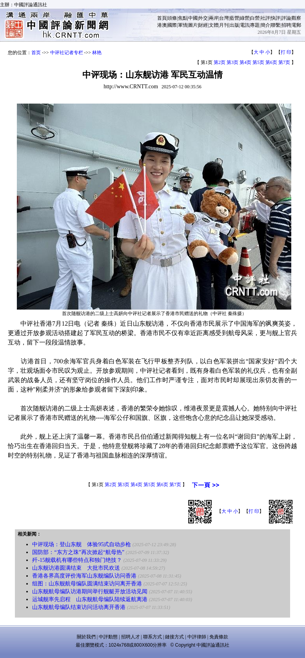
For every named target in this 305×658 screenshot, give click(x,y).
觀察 (296, 18)
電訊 (244, 25)
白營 (255, 18)
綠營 (244, 18)
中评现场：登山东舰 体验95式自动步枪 (81, 544)
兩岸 (213, 18)
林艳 (97, 52)
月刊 (224, 25)
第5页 (258, 62)
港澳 (162, 25)
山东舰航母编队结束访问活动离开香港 (78, 607)
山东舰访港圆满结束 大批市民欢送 (76, 568)
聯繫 (275, 25)
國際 (172, 25)
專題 (255, 25)
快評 (275, 18)
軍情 (182, 25)
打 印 (286, 52)
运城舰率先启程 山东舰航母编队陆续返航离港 (89, 599)
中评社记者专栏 (66, 52)
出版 (234, 25)
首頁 (162, 18)
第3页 (232, 62)
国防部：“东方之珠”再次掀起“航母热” (78, 552)
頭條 (172, 18)
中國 (193, 18)
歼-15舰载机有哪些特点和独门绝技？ (77, 560)
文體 (213, 25)
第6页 (271, 62)
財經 (203, 25)
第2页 (219, 62)
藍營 (234, 18)
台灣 (224, 18)
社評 (265, 18)
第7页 (284, 62)
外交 (203, 18)
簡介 (265, 25)
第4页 (245, 62)
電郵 (296, 25)
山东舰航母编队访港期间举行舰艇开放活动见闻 (89, 591)
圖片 (193, 25)
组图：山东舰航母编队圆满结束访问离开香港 (87, 584)
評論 (286, 18)
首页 (36, 52)
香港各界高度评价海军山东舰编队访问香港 (84, 576)
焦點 (182, 18)
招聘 (286, 25)
